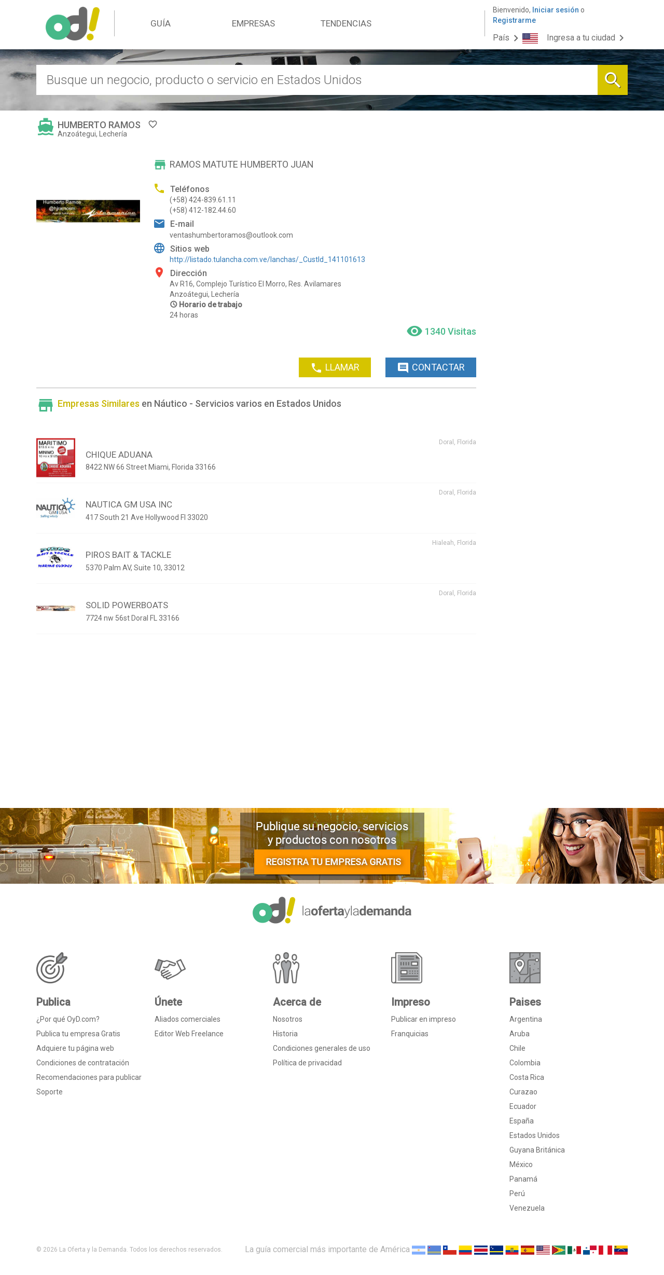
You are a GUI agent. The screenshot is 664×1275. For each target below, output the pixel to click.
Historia (285, 1034)
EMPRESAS (253, 23)
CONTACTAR (431, 368)
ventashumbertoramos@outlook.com (231, 235)
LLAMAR (334, 368)
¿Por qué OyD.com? (68, 1019)
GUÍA (160, 23)
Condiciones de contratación (82, 1063)
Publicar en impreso (423, 1019)
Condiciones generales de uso (321, 1048)
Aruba (519, 1034)
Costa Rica (526, 1077)
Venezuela (527, 1208)
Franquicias (409, 1034)
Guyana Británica (537, 1150)
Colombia (525, 1063)
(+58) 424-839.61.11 (203, 200)
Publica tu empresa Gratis (78, 1034)
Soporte (49, 1092)
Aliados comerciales (187, 1019)
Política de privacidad (307, 1063)
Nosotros (287, 1019)
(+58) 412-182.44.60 (203, 210)
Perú (517, 1193)
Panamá (523, 1179)
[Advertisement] (256, 725)
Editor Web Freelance (189, 1034)
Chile (517, 1048)
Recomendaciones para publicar (89, 1077)
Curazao (523, 1092)
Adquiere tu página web (75, 1048)
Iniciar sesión (555, 10)
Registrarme (514, 20)
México (521, 1164)
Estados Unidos (534, 1135)
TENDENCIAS (346, 23)
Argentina (525, 1019)
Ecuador (522, 1106)
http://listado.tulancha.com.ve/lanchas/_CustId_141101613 (267, 259)
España (521, 1121)
